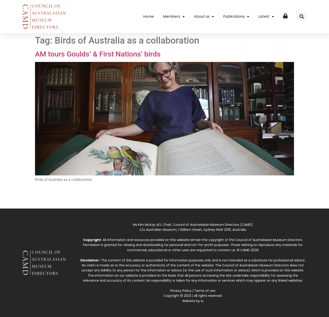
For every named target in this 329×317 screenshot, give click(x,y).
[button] (301, 16)
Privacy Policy (181, 290)
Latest (266, 16)
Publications (236, 16)
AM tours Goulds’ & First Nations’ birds (98, 54)
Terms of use (204, 290)
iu (202, 301)
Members (174, 16)
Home (148, 16)
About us (204, 16)
